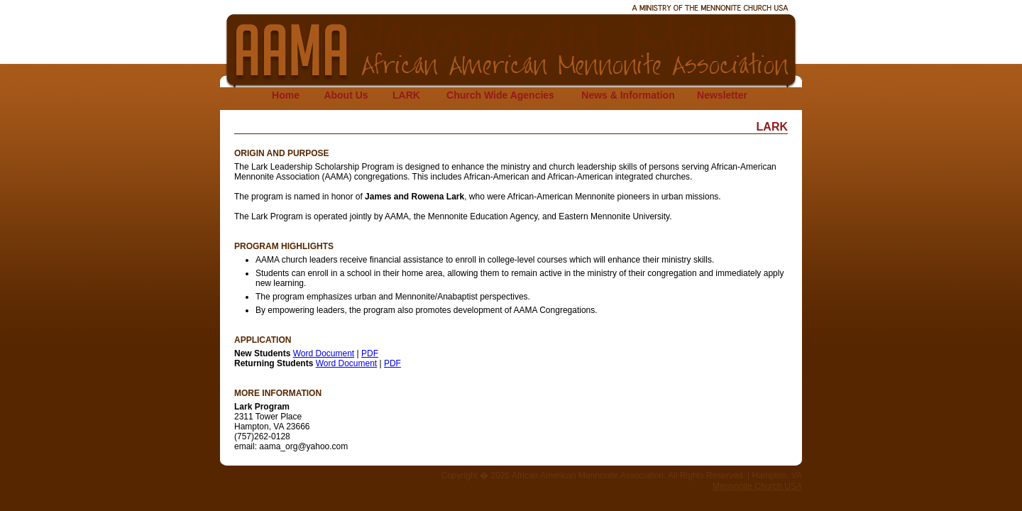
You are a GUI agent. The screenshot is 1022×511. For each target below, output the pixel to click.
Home (286, 95)
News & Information (627, 95)
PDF (369, 353)
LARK (406, 95)
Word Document (323, 353)
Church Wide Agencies (500, 95)
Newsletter (722, 95)
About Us (346, 95)
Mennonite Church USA (757, 486)
